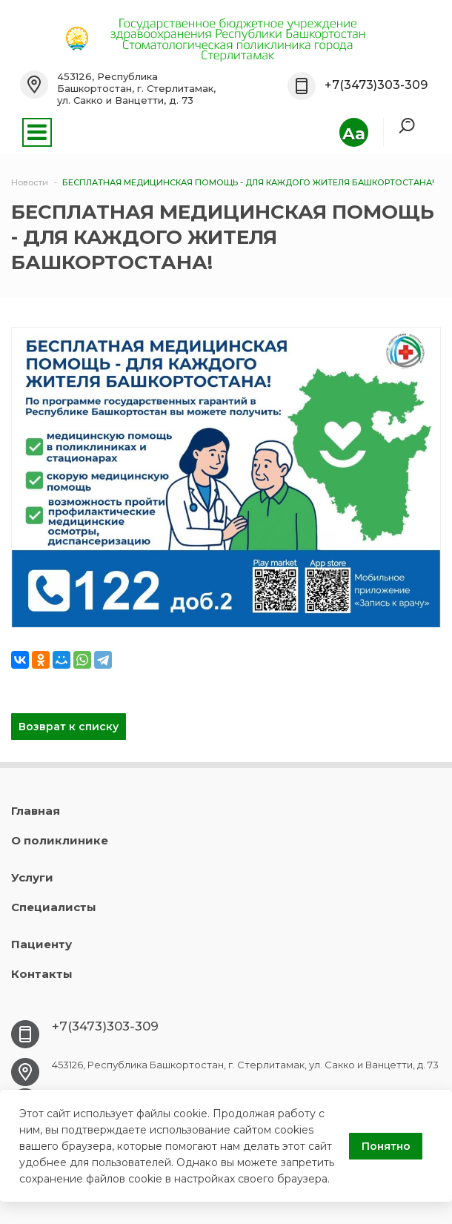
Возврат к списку (69, 726)
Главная (35, 811)
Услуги (32, 877)
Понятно (386, 1146)
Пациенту (41, 944)
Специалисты (53, 907)
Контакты (42, 974)
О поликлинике (59, 840)
